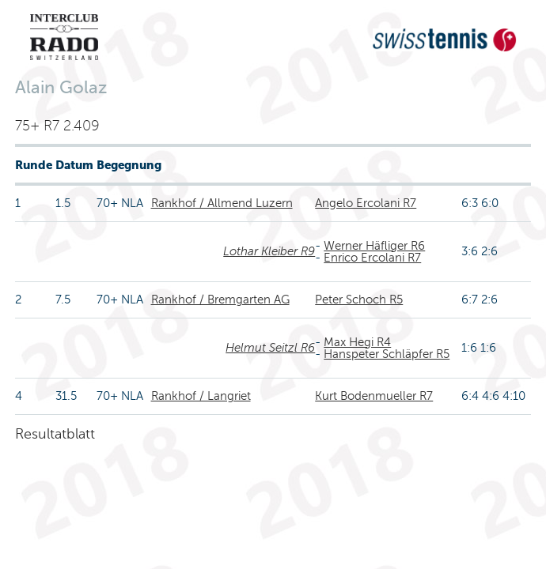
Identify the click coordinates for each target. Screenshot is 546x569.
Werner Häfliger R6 (374, 245)
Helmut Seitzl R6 (270, 347)
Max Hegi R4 (357, 342)
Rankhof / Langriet (201, 396)
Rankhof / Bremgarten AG (220, 299)
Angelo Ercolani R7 (365, 203)
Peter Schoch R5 (359, 299)
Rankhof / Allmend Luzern (222, 203)
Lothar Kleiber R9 (269, 251)
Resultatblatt (55, 434)
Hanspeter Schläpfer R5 (386, 354)
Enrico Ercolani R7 (372, 257)
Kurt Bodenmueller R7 (374, 396)
